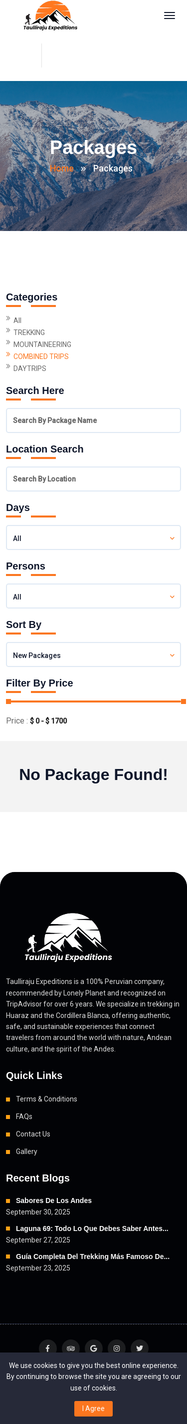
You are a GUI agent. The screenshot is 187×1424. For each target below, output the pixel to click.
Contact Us (33, 1134)
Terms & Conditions (46, 1099)
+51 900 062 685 (64, 55)
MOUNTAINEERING (42, 344)
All (17, 320)
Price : (17, 721)
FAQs (24, 1116)
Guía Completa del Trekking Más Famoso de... (93, 1256)
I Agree (93, 1408)
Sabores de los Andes (54, 1200)
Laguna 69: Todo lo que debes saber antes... (92, 1228)
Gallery (26, 1152)
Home (62, 168)
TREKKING (29, 332)
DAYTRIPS (29, 368)
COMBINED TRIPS (41, 356)
